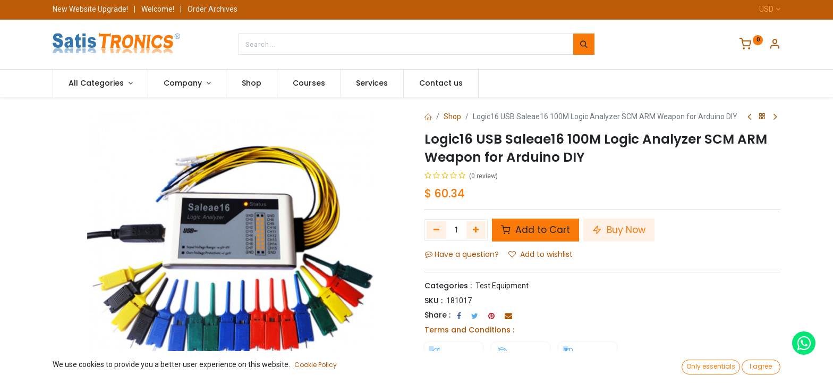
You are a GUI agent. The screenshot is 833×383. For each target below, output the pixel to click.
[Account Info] (774, 45)
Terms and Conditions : (469, 329)
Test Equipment (502, 285)
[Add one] (476, 229)
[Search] (583, 44)
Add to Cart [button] (535, 229)
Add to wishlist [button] (540, 254)
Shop (452, 116)
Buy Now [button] (618, 229)
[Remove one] (436, 229)
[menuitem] (251, 83)
